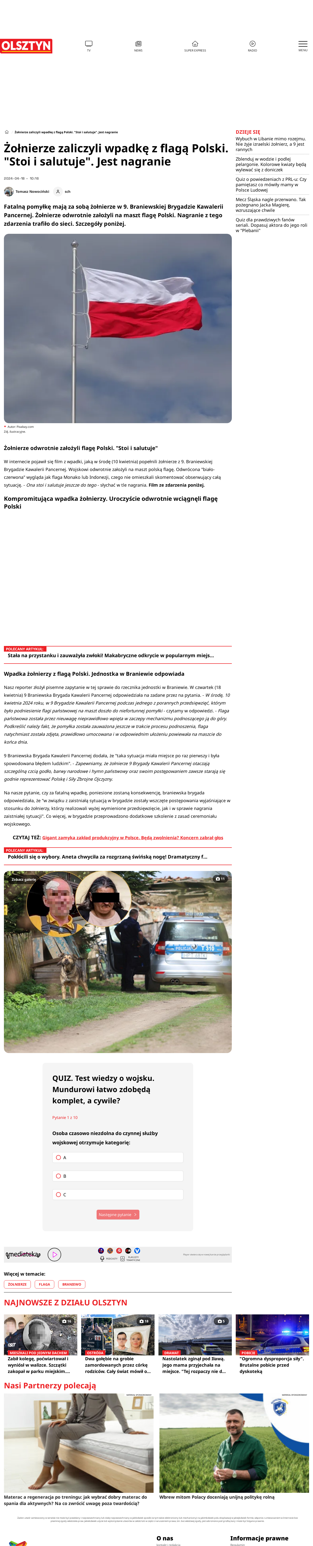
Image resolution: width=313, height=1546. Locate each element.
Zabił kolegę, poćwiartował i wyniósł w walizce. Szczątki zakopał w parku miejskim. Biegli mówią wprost (40, 1364)
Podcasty (108, 1259)
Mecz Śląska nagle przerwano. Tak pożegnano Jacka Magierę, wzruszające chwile (271, 205)
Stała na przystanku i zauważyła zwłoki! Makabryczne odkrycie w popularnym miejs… (111, 655)
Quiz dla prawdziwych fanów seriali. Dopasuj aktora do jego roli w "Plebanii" (271, 225)
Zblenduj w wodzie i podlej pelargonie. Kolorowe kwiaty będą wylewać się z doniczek (271, 164)
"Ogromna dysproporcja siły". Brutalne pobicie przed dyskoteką (272, 1364)
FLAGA (44, 1284)
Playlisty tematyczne (130, 1259)
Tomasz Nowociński (32, 191)
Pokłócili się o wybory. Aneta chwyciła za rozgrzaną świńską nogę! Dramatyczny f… (107, 856)
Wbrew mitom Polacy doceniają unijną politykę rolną (217, 1497)
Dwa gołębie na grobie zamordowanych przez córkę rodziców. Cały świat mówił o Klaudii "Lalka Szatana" (118, 1364)
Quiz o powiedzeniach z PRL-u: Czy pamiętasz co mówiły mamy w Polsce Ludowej (271, 184)
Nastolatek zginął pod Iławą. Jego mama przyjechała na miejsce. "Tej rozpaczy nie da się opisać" (195, 1364)
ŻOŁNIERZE (17, 1284)
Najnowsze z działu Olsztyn (65, 1302)
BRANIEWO (71, 1284)
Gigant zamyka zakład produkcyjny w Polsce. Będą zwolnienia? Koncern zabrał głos (132, 837)
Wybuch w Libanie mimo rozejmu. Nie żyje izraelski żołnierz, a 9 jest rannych (271, 144)
